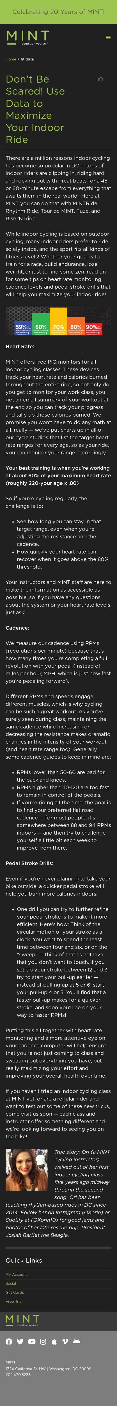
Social (11, 1284)
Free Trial (14, 1302)
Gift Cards (15, 1293)
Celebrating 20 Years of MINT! (58, 12)
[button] (104, 37)
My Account (16, 1275)
